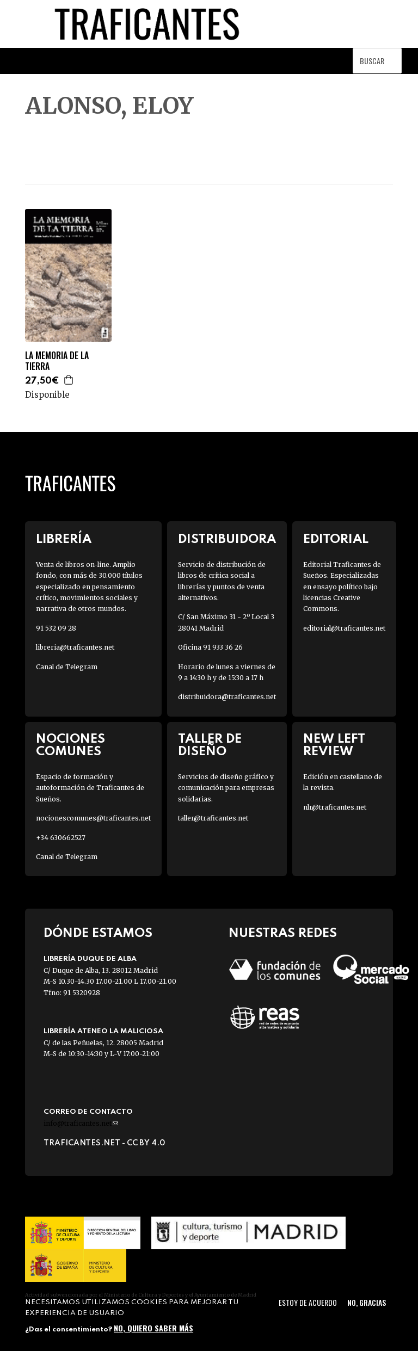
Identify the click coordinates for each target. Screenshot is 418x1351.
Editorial (335, 539)
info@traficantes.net (81, 1123)
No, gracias (366, 1302)
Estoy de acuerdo (308, 1302)
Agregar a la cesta (69, 380)
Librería (63, 539)
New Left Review (334, 745)
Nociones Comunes (70, 745)
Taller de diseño (210, 745)
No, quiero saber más (153, 1328)
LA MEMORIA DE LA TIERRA (57, 361)
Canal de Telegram (66, 667)
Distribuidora (227, 539)
